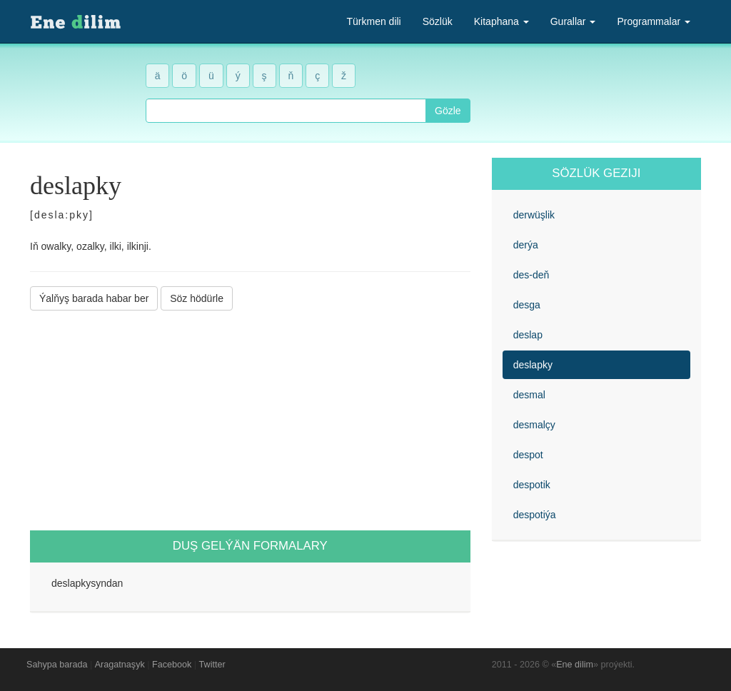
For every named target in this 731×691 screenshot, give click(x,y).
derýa (525, 245)
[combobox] (286, 111)
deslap (528, 335)
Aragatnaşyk (120, 665)
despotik (531, 484)
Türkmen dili (373, 21)
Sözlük (438, 21)
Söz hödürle (196, 298)
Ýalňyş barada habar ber (93, 298)
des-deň (531, 275)
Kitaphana (501, 21)
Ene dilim (574, 665)
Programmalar (653, 21)
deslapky (533, 364)
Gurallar (573, 21)
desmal (529, 394)
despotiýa (534, 514)
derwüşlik (534, 215)
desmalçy (534, 424)
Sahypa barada (56, 665)
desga (526, 305)
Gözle (448, 110)
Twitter (212, 665)
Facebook (171, 665)
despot (528, 454)
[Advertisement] (250, 420)
